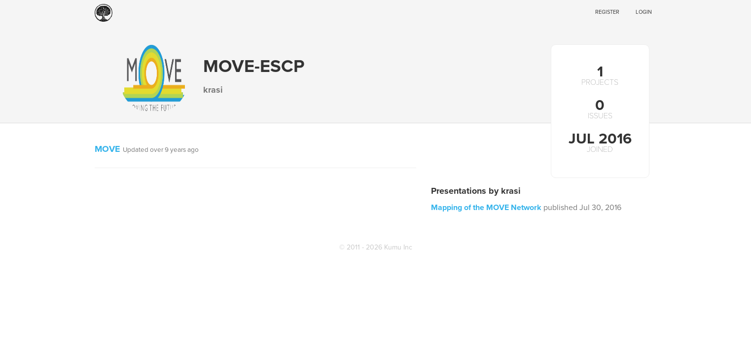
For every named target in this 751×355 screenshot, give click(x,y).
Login (644, 12)
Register (607, 12)
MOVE (107, 148)
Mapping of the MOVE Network (486, 208)
